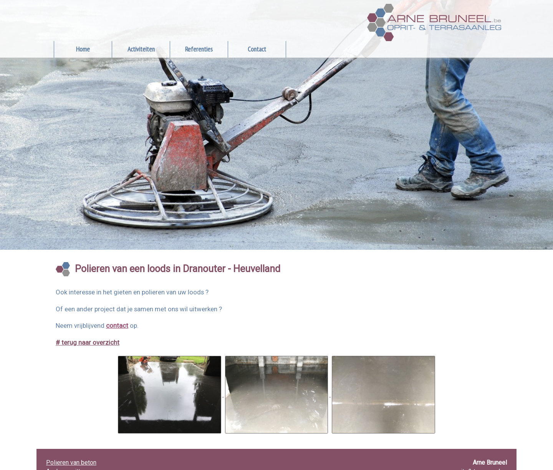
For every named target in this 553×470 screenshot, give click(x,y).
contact (117, 325)
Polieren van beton (71, 462)
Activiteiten (141, 49)
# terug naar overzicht (87, 342)
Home (83, 49)
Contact (257, 49)
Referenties (199, 49)
